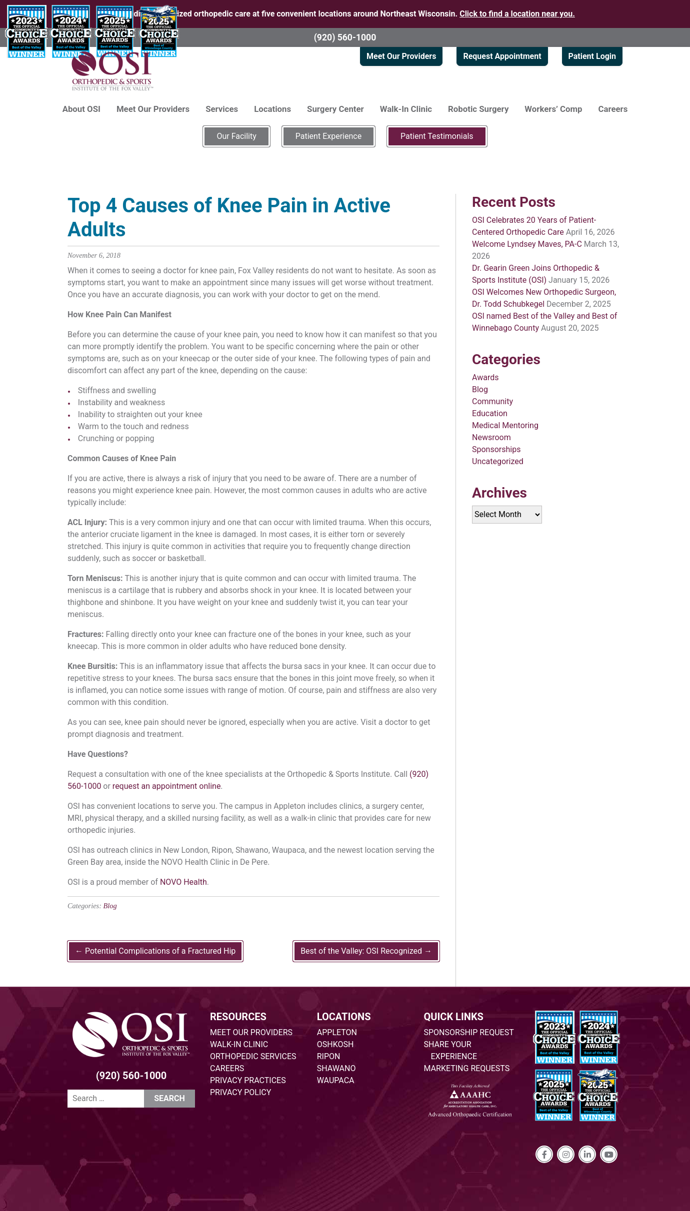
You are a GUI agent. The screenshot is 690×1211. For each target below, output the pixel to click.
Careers (613, 109)
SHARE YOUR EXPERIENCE (451, 1050)
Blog (110, 906)
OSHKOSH (335, 1044)
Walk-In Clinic (406, 109)
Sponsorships (496, 449)
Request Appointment (502, 56)
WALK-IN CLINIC (239, 1044)
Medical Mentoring (505, 425)
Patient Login (592, 56)
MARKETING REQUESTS (467, 1068)
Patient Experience (329, 136)
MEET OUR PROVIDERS (251, 1032)
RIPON (328, 1056)
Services (222, 109)
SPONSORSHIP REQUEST (469, 1032)
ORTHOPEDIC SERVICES (253, 1056)
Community (492, 401)
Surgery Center (335, 109)
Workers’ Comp (553, 109)
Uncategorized (498, 461)
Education (490, 413)
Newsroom (491, 437)
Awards (485, 377)
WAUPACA (335, 1080)
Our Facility (236, 136)
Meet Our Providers (401, 56)
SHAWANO (336, 1068)
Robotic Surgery (478, 109)
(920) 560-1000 (345, 37)
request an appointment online (166, 786)
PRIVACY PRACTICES (248, 1080)
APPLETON (337, 1032)
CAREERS (227, 1068)
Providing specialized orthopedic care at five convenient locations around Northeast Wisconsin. (345, 13)
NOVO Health (183, 882)
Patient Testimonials (436, 136)
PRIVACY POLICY (240, 1092)
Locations (272, 109)
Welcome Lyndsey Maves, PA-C (527, 244)
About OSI (81, 109)
